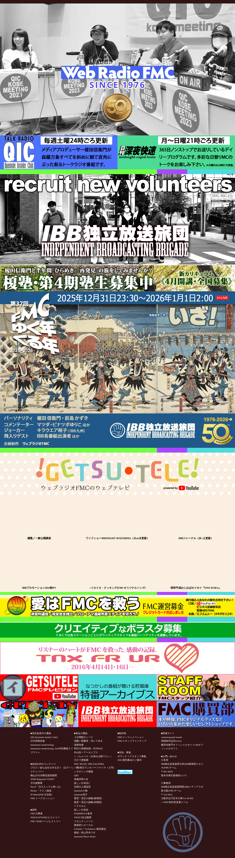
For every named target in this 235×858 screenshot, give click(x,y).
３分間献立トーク (83, 737)
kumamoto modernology (42, 744)
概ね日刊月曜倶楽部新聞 (43, 775)
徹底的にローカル (83, 825)
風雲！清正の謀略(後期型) (88, 798)
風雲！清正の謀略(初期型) (88, 802)
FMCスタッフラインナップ (132, 741)
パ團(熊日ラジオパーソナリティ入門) (94, 767)
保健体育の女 (81, 779)
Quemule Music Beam (85, 836)
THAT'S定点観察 (82, 817)
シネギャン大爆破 (83, 771)
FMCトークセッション (42, 798)
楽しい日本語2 (82, 783)
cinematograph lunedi (171, 737)
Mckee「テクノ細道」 (42, 790)
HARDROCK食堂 (83, 813)
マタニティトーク (83, 821)
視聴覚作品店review (171, 741)
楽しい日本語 (81, 809)
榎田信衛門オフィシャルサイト (178, 744)
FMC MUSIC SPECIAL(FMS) (89, 764)
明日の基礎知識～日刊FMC (88, 748)
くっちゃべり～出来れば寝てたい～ (93, 756)
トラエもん (80, 806)
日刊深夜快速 (37, 741)
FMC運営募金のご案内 (130, 760)
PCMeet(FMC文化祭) (41, 794)
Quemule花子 (80, 794)
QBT (76, 775)
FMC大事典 (36, 813)
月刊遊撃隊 (36, 783)
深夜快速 (79, 744)
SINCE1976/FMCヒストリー (45, 817)
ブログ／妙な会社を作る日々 (46, 767)
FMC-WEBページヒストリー (45, 821)
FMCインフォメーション (131, 737)
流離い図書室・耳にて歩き (88, 741)
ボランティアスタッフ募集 (132, 756)
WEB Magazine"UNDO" (42, 779)
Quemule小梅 (80, 790)
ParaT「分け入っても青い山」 (46, 786)
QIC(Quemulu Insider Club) (44, 737)
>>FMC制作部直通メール (174, 802)
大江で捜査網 (81, 760)
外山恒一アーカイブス (86, 752)
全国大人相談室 (82, 786)
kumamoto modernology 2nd (44, 748)
